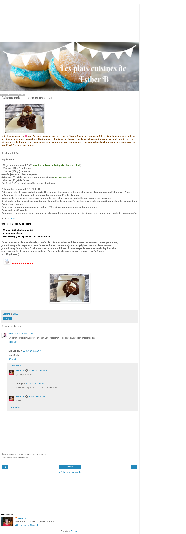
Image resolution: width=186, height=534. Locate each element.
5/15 (13, 218)
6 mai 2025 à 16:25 (35, 383)
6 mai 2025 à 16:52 (38, 396)
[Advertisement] (70, 22)
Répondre (13, 342)
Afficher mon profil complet (27, 525)
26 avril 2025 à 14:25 (38, 370)
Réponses (16, 365)
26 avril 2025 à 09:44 (32, 351)
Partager (7, 318)
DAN (10, 334)
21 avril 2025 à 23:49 (23, 334)
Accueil (70, 467)
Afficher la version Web (69, 472)
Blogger (74, 531)
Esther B (20, 370)
